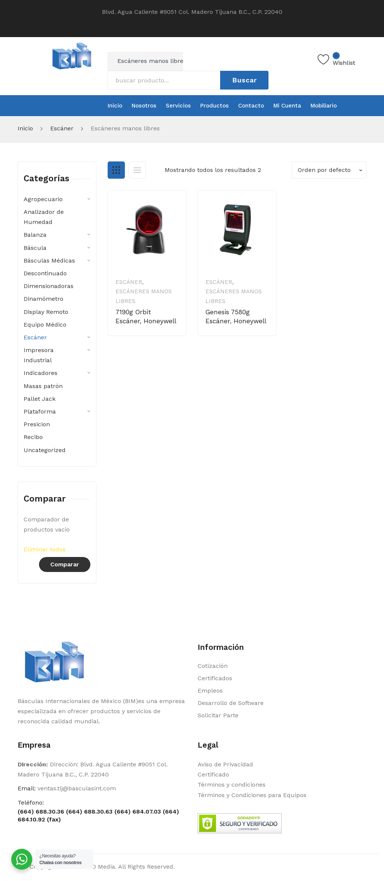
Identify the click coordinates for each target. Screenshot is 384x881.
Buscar (244, 80)
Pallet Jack (40, 398)
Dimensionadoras (49, 286)
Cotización (213, 665)
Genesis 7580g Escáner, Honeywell (236, 316)
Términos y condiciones (232, 784)
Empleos (210, 690)
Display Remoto (46, 311)
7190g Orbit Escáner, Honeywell (146, 316)
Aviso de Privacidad (225, 764)
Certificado (213, 774)
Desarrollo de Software (231, 702)
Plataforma (40, 411)
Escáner (62, 128)
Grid (116, 170)
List (137, 170)
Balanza (35, 234)
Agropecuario (43, 199)
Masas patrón (43, 386)
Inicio (25, 128)
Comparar (64, 564)
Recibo (33, 436)
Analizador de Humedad (44, 216)
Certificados (215, 678)
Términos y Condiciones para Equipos (252, 795)
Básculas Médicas (49, 260)
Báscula (35, 247)
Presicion (37, 424)
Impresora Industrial (39, 355)
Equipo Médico (45, 324)
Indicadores (40, 372)
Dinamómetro (43, 298)
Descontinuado (45, 273)
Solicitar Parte (218, 715)
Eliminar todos (45, 549)
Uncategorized (45, 450)
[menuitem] (115, 105)
